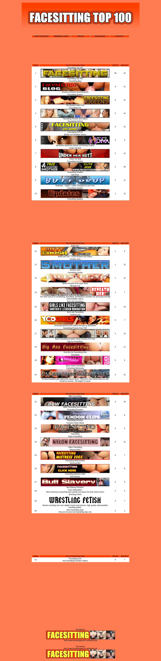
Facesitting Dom (75, 559)
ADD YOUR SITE (41, 36)
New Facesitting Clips (75, 510)
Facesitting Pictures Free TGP (75, 328)
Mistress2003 (75, 450)
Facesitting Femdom (75, 410)
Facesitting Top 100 (75, 68)
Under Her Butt (75, 148)
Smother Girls (75, 259)
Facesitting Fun (75, 108)
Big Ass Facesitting (75, 341)
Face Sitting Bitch (75, 490)
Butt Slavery (75, 477)
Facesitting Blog (75, 81)
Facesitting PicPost (75, 121)
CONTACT (119, 36)
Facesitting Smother (75, 161)
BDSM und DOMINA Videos (75, 135)
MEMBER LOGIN (61, 36)
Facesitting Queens (75, 94)
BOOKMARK (100, 36)
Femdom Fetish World (75, 423)
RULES (80, 36)
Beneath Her (75, 286)
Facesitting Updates (75, 188)
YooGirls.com (75, 315)
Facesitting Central (75, 272)
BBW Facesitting (75, 396)
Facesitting (75, 355)
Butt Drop (75, 175)
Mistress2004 (75, 463)
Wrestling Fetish (75, 494)
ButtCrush (75, 246)
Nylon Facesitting (75, 436)
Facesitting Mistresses (75, 368)
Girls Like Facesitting (75, 301)
